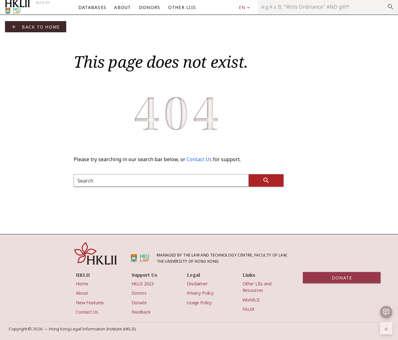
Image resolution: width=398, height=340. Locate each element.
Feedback (141, 312)
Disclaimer (197, 284)
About (82, 293)
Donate (139, 303)
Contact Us (199, 159)
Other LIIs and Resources (257, 287)
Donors (139, 293)
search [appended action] (390, 7)
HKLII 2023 (143, 284)
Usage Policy (199, 303)
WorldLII (251, 300)
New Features (90, 303)
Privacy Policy (200, 293)
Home (82, 284)
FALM (248, 309)
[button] (386, 312)
